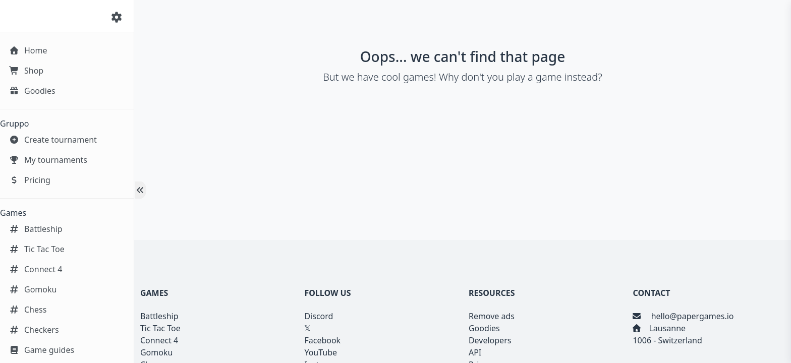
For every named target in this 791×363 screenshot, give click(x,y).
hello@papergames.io (691, 316)
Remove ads (492, 316)
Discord (318, 316)
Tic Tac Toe (160, 328)
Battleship (159, 316)
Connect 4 (159, 340)
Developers (490, 340)
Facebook (322, 340)
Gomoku (156, 352)
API (475, 352)
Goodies (484, 328)
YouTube (320, 352)
